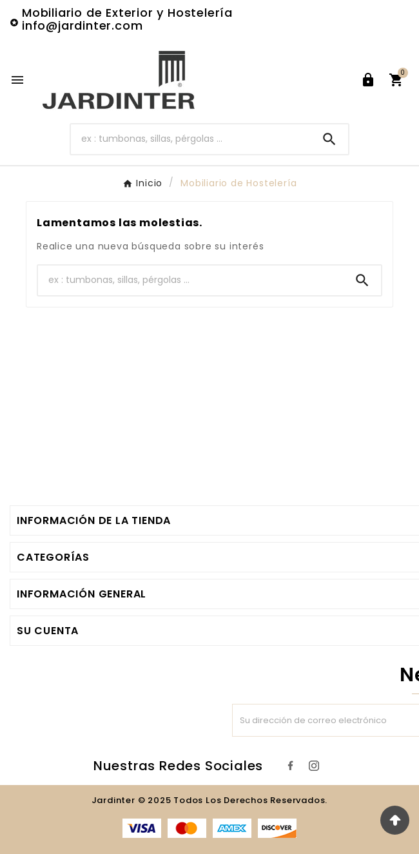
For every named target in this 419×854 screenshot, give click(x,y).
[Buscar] (191, 138)
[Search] (329, 139)
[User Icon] (368, 80)
